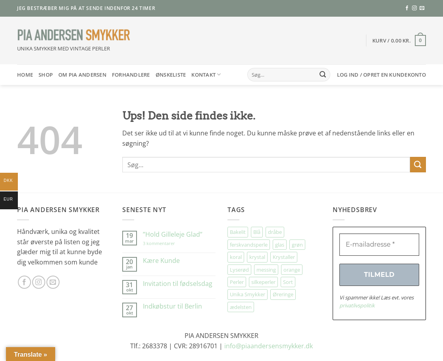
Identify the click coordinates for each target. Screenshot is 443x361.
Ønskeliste (171, 74)
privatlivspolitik (357, 305)
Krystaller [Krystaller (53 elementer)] (284, 257)
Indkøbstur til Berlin (172, 306)
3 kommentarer (167, 243)
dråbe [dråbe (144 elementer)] (275, 232)
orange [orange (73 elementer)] (291, 269)
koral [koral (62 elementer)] (236, 257)
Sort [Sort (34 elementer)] (288, 282)
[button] (399, 40)
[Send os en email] (422, 8)
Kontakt (206, 74)
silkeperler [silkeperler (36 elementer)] (263, 282)
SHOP (46, 74)
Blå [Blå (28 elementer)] (256, 232)
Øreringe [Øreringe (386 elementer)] (283, 294)
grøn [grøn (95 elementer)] (297, 244)
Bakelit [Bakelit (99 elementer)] (238, 232)
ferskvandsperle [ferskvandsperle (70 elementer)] (249, 244)
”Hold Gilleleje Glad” (172, 234)
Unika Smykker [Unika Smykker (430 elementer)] (247, 294)
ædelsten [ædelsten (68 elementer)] (241, 307)
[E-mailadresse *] (379, 245)
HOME (25, 74)
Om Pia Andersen (82, 74)
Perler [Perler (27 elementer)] (237, 282)
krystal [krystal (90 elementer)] (257, 257)
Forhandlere (131, 74)
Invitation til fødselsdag (177, 284)
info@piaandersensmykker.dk (268, 346)
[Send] (322, 74)
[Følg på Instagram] (414, 8)
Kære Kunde (161, 260)
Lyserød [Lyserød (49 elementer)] (239, 269)
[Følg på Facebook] (406, 8)
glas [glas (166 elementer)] (279, 244)
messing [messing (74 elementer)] (266, 269)
